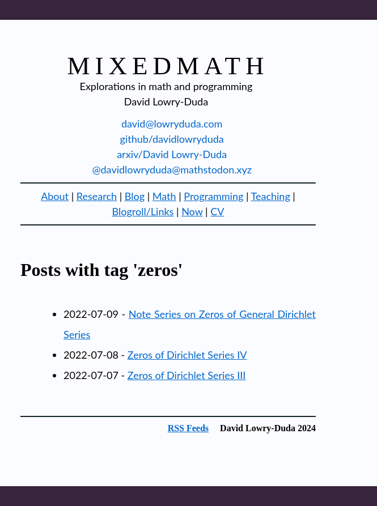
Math (164, 196)
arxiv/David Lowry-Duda (172, 154)
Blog (135, 196)
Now (191, 211)
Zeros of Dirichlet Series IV (187, 354)
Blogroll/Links (143, 211)
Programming (213, 196)
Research (97, 196)
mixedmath (168, 66)
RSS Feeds (188, 428)
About (55, 196)
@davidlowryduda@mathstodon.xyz (171, 169)
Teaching (270, 196)
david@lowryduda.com (171, 123)
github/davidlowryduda (172, 139)
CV (217, 211)
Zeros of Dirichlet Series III (187, 375)
